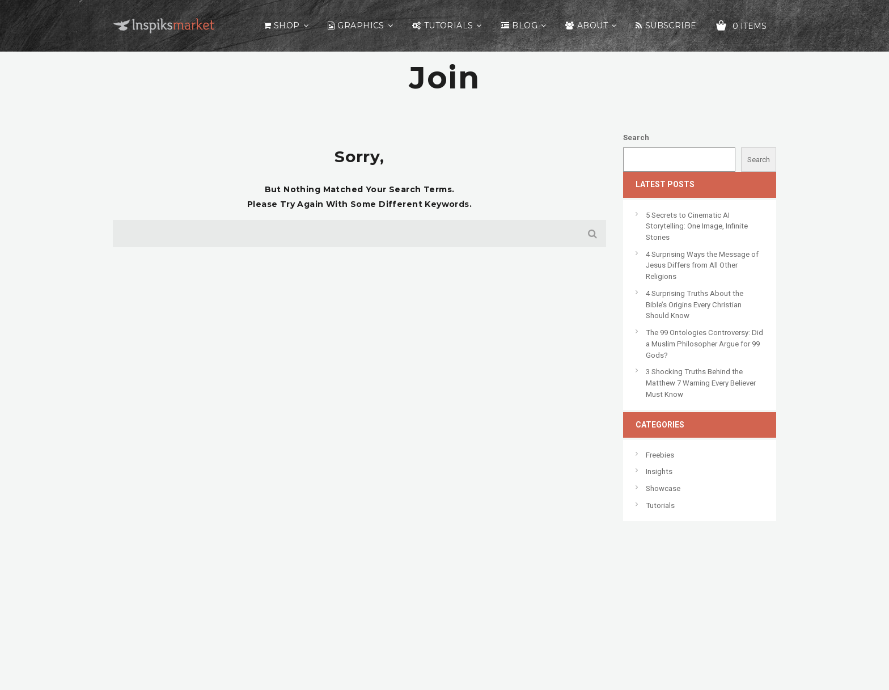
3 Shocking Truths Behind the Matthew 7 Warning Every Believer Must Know (701, 382)
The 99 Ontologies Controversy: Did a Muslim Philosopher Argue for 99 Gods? (704, 343)
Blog (524, 25)
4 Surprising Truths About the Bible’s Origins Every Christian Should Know (694, 304)
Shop (287, 25)
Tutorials (448, 25)
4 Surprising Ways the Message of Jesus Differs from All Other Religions (702, 265)
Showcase (663, 488)
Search (636, 137)
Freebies (660, 455)
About (592, 25)
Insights (659, 471)
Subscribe (671, 25)
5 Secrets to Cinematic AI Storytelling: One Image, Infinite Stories (697, 226)
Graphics (360, 25)
